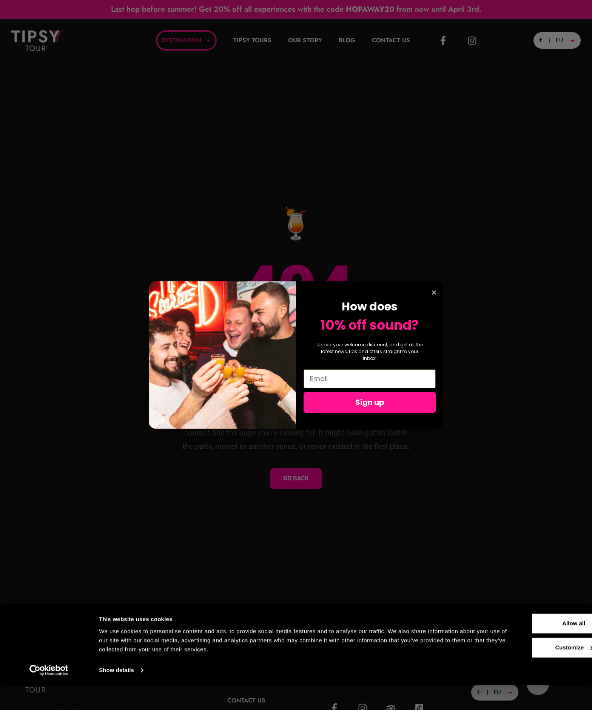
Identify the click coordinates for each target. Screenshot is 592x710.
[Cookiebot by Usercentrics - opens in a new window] (49, 695)
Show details (116, 695)
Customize (529, 672)
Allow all (529, 648)
